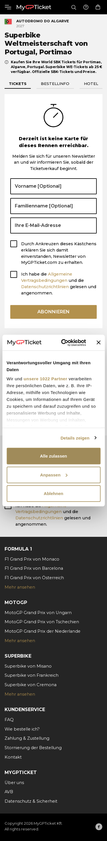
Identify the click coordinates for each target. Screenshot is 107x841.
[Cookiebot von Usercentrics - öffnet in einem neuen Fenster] (64, 342)
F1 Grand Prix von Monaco (32, 559)
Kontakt (13, 757)
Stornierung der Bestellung (33, 747)
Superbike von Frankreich (31, 675)
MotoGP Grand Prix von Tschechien (42, 621)
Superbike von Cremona (30, 684)
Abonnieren (53, 311)
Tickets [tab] (18, 83)
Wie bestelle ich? (22, 729)
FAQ (9, 719)
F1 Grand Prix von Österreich (34, 577)
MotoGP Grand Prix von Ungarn (38, 612)
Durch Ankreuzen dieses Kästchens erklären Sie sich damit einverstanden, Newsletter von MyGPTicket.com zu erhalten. (58, 253)
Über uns (14, 782)
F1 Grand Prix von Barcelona (34, 568)
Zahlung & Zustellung (27, 738)
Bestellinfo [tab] (55, 83)
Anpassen (53, 474)
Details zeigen (74, 437)
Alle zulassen (53, 456)
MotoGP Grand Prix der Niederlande (42, 631)
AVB (9, 791)
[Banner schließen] (98, 343)
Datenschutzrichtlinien (45, 286)
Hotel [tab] (91, 83)
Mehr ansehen (20, 587)
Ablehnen (53, 493)
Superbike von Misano (28, 666)
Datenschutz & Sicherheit (31, 801)
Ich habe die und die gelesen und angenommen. (58, 283)
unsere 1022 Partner (45, 378)
